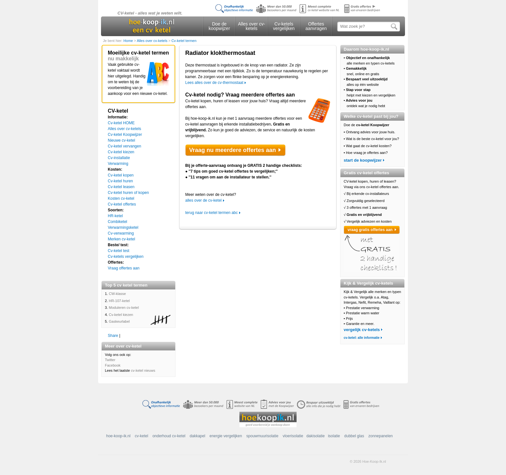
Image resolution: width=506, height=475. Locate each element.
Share (113, 335)
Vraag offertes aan (123, 268)
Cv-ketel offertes (122, 204)
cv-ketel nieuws (143, 370)
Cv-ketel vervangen (124, 146)
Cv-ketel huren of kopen (128, 192)
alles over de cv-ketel (203, 200)
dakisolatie (315, 436)
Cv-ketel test (118, 250)
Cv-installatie (119, 158)
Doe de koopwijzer (219, 26)
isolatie (334, 436)
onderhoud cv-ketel (168, 436)
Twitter (110, 360)
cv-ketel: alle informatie (362, 337)
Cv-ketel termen (184, 41)
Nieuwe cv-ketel (121, 140)
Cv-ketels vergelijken (284, 26)
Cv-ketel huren (120, 181)
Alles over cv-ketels (251, 26)
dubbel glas (354, 436)
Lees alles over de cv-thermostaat (214, 82)
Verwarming (118, 163)
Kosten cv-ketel (121, 198)
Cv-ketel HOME (121, 123)
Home (129, 41)
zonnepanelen (381, 436)
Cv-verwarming (121, 233)
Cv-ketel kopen (121, 175)
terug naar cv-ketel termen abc (211, 212)
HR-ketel (115, 216)
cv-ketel (141, 436)
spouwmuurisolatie (262, 436)
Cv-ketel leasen (121, 187)
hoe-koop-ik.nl (118, 436)
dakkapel (197, 436)
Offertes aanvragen (316, 26)
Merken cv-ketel (121, 239)
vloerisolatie (293, 436)
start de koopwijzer (363, 160)
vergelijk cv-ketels (362, 329)
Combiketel (117, 221)
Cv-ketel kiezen (121, 152)
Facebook (112, 365)
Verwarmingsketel (123, 227)
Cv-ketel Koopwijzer (125, 134)
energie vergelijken (225, 436)
